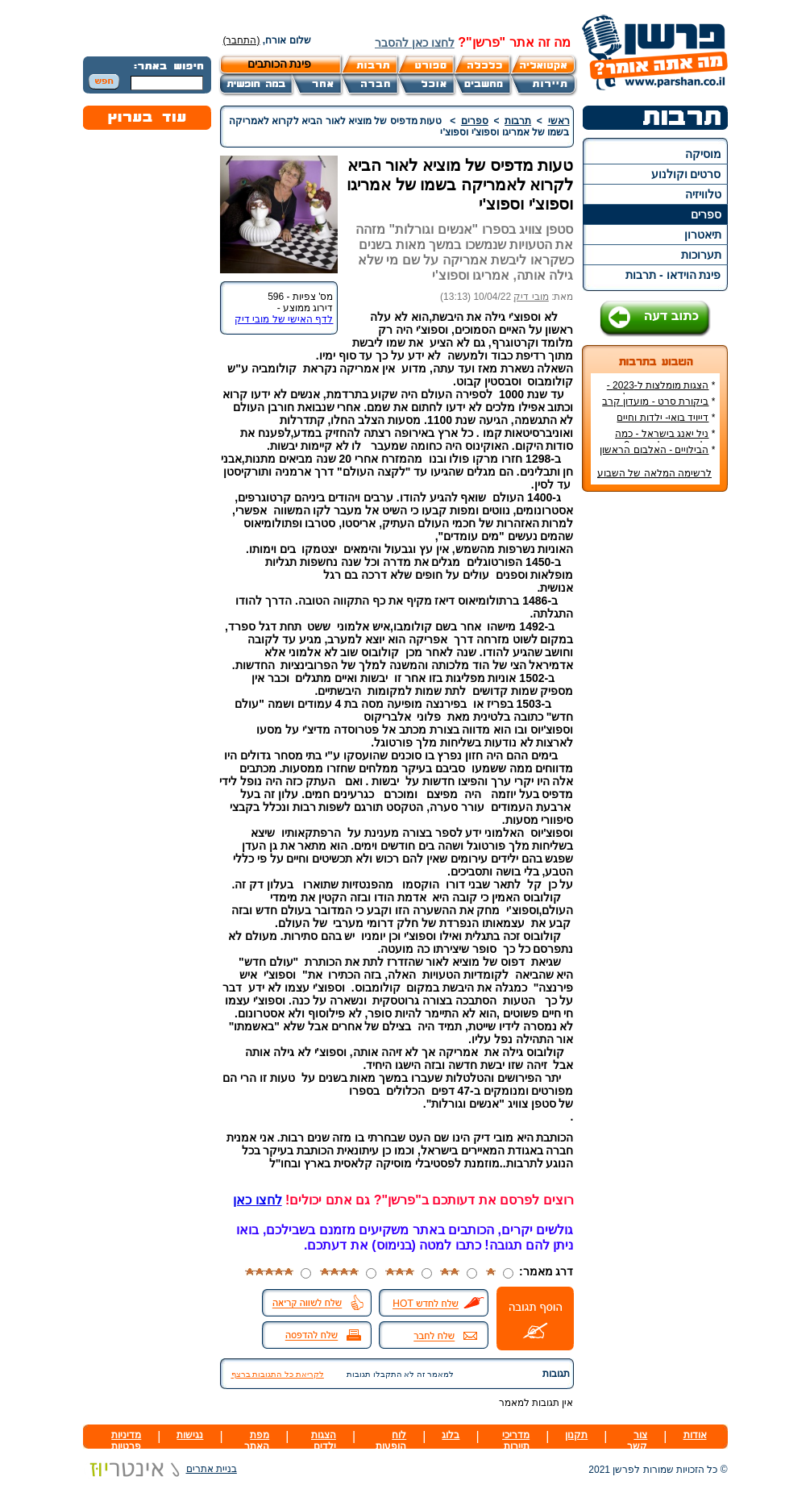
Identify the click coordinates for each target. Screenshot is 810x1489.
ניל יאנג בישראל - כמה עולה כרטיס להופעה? (665, 439)
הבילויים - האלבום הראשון (654, 449)
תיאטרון (702, 234)
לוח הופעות (391, 1440)
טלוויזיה (703, 194)
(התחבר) (241, 40)
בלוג (450, 1435)
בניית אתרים (160, 1468)
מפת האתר (256, 1440)
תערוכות (701, 254)
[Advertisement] (654, 745)
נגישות (190, 1435)
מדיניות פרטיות (126, 1440)
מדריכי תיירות (516, 1440)
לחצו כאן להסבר (415, 42)
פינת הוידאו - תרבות (673, 274)
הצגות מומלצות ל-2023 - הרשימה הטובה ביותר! (661, 391)
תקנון (576, 1435)
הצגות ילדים (323, 1440)
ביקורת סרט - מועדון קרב (655, 401)
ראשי (559, 121)
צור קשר (637, 1440)
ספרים (706, 214)
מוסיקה (703, 154)
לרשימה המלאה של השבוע (654, 473)
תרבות (518, 121)
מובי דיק (530, 296)
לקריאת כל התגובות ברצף (277, 1374)
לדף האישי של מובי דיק (284, 319)
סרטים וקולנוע (686, 174)
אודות (695, 1435)
